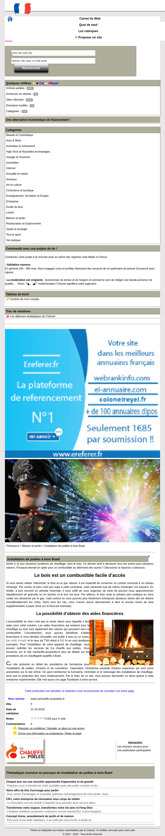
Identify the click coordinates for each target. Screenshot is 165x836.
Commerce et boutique (20, 190)
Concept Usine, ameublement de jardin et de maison (40, 816)
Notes (10, 718)
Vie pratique (13, 240)
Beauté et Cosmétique (19, 135)
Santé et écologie (16, 229)
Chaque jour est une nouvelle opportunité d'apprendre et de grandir (50, 781)
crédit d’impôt (18, 640)
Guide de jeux (14, 206)
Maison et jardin (15, 218)
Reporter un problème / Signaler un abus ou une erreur (51, 728)
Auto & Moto (13, 140)
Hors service (16, 698)
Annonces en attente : (22, 94)
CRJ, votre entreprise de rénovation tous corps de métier (43, 799)
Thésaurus (12, 545)
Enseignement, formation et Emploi (27, 195)
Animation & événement (20, 146)
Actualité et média (17, 173)
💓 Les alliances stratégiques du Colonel (30, 316)
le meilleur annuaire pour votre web (116, 830)
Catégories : (16, 111)
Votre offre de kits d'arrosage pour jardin (32, 790)
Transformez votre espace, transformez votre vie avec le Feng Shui (49, 807)
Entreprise (12, 201)
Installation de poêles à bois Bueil (64, 545)
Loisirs (10, 212)
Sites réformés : (19, 99)
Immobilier (12, 162)
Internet (10, 168)
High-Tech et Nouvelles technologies (28, 151)
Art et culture (14, 184)
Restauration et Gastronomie (23, 223)
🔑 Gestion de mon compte (22, 299)
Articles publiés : (20, 88)
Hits (8, 704)
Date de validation (12, 711)
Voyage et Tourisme (18, 157)
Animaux (11, 179)
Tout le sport (13, 234)
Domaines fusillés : (20, 105)
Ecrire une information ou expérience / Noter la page (49, 733)
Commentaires (15, 723)
